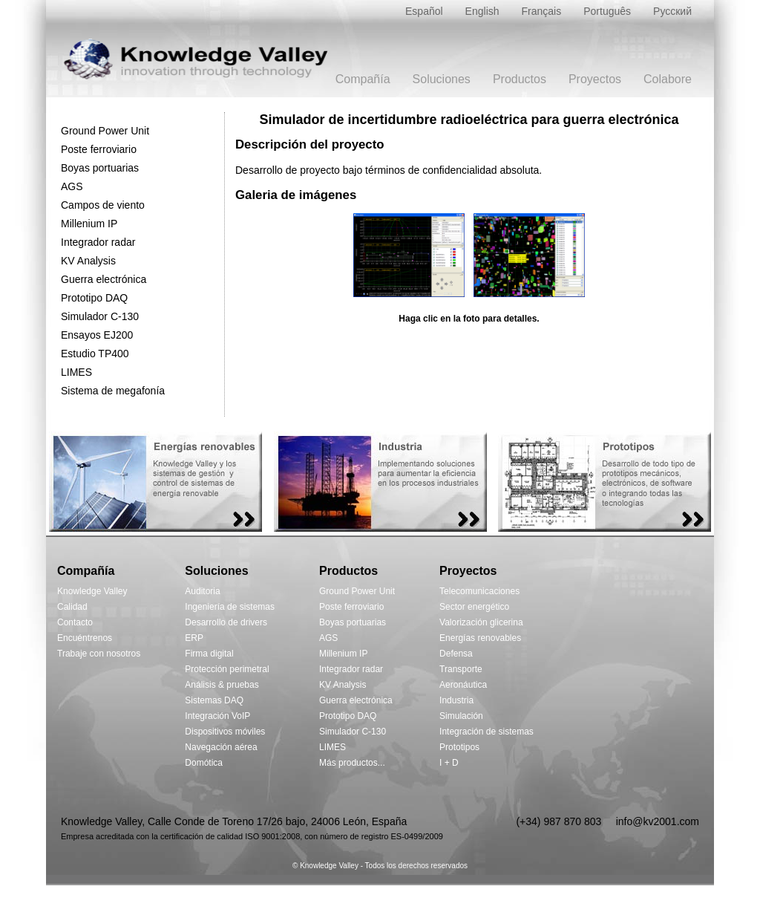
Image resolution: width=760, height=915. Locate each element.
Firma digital (209, 653)
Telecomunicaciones (479, 591)
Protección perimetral (227, 669)
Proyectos (595, 79)
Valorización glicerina (481, 622)
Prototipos (459, 747)
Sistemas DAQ (214, 700)
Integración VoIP (217, 716)
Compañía (362, 79)
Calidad (72, 607)
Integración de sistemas (486, 731)
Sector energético (474, 607)
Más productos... (352, 763)
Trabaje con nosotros (98, 653)
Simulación (461, 716)
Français (542, 11)
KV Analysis (88, 261)
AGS (72, 186)
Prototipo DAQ (94, 298)
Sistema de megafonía (113, 391)
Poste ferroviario (99, 149)
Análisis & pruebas (221, 685)
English (482, 11)
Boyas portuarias (100, 168)
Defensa (456, 653)
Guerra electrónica (103, 279)
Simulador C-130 (100, 316)
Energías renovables (480, 638)
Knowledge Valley (92, 591)
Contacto (75, 622)
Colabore (667, 79)
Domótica (204, 763)
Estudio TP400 (95, 353)
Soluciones (442, 79)
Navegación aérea (221, 747)
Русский (672, 11)
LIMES (76, 372)
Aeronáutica (463, 685)
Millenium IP (89, 223)
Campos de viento (103, 205)
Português (607, 11)
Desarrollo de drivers (226, 622)
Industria (456, 700)
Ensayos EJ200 (97, 335)
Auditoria (202, 591)
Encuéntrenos (84, 638)
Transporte (460, 669)
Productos (519, 79)
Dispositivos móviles (225, 731)
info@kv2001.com (657, 821)
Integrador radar (98, 242)
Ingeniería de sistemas (230, 607)
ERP (194, 638)
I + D (449, 763)
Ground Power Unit (105, 131)
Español (424, 11)
